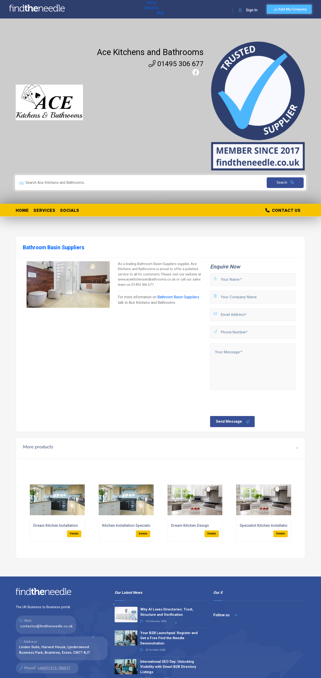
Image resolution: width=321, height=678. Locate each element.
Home (81, 9)
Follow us (225, 615)
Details (74, 533)
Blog (115, 9)
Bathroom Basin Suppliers (178, 297)
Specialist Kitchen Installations (266, 525)
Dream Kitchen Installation (55, 525)
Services (44, 210)
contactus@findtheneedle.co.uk (46, 626)
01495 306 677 (176, 64)
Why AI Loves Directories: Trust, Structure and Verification (166, 612)
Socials (69, 210)
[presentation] (244, 402)
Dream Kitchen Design (190, 525)
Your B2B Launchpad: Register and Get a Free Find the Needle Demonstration (169, 638)
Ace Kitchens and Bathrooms (150, 52)
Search (285, 182)
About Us (99, 9)
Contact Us (283, 210)
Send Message (233, 421)
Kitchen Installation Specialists (128, 525)
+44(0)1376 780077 (54, 668)
